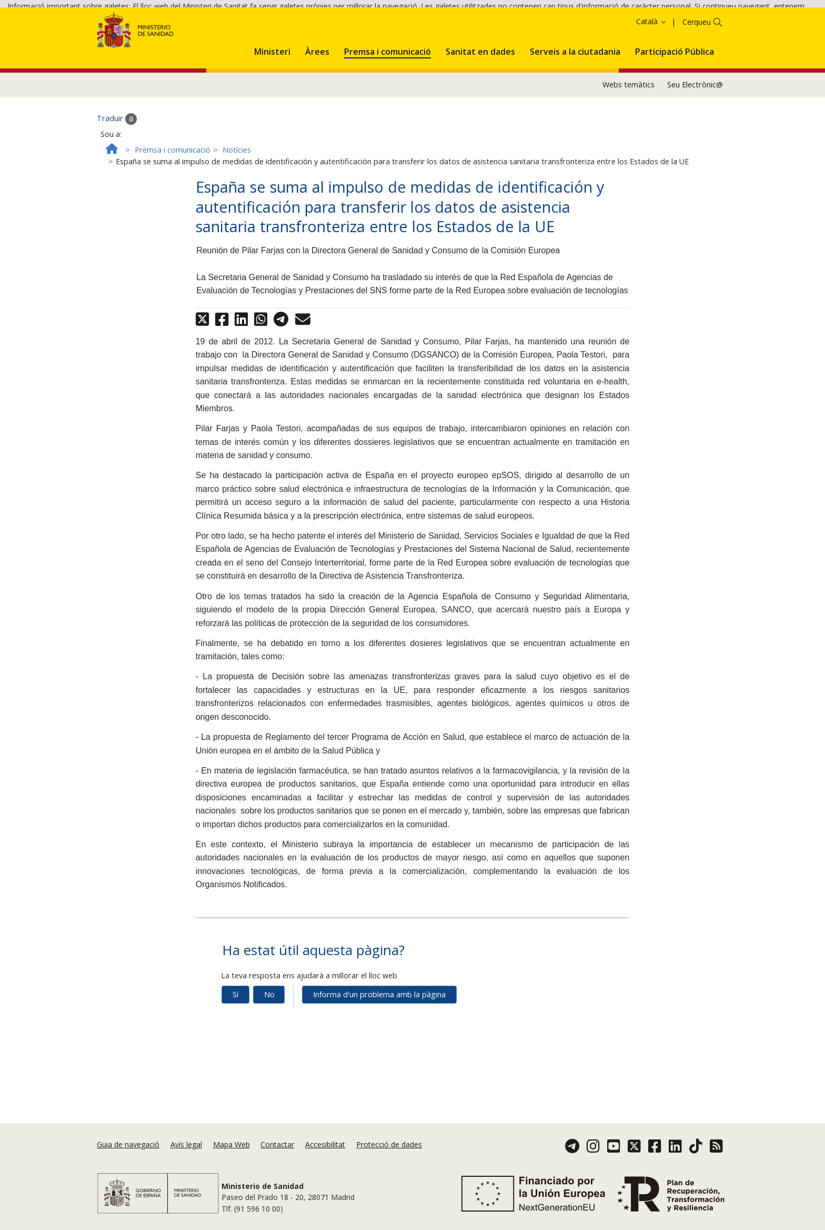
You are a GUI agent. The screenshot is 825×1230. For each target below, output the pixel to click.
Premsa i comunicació (172, 197)
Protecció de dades (389, 1145)
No (269, 1042)
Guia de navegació (128, 1145)
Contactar (277, 1145)
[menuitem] (272, 97)
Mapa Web (231, 1145)
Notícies (237, 197)
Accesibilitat (325, 1145)
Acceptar (435, 26)
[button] (272, 97)
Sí (235, 1042)
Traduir (117, 166)
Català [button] (651, 69)
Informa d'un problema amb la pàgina (379, 1042)
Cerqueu (696, 70)
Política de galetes (378, 25)
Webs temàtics (628, 132)
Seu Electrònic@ (695, 132)
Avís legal (186, 1145)
